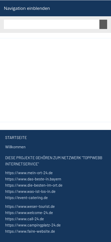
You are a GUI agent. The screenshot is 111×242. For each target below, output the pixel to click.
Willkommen (15, 146)
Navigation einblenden (27, 8)
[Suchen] (51, 24)
